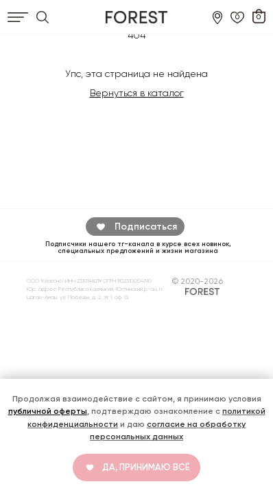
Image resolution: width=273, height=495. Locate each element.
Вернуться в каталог (137, 92)
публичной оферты (47, 411)
